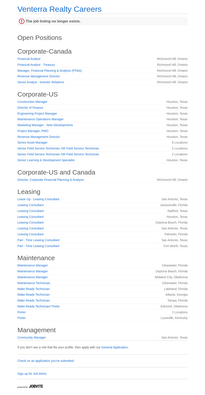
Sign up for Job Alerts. (32, 373)
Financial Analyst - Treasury (36, 64)
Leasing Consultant (30, 205)
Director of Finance (30, 107)
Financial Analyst (28, 59)
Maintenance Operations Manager (40, 119)
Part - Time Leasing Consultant (38, 240)
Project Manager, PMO (32, 131)
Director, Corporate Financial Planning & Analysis (50, 179)
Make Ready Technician (33, 289)
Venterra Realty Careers (59, 9)
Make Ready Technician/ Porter (38, 306)
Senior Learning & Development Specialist (46, 160)
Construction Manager (32, 101)
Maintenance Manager (32, 265)
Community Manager (31, 337)
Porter (21, 312)
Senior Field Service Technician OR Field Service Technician (58, 148)
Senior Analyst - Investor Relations (40, 82)
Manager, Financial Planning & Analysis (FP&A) (49, 70)
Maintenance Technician (33, 283)
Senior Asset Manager (32, 142)
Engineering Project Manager (37, 113)
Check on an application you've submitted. (46, 361)
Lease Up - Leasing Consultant (38, 199)
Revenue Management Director (38, 76)
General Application (114, 347)
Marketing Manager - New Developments (45, 125)
